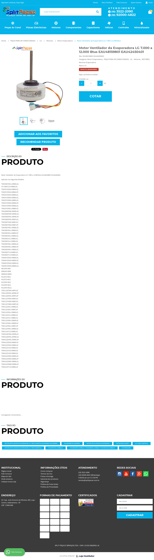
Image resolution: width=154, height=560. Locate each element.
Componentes (73, 28)
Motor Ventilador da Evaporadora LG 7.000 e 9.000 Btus (23, 448)
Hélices (109, 28)
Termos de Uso (46, 474)
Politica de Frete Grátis (49, 484)
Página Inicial (6, 471)
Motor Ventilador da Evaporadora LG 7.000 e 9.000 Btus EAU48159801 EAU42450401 (31, 443)
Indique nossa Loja (8, 482)
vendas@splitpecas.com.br (88, 480)
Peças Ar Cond (13, 28)
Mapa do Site (6, 476)
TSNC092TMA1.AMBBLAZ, (55, 448)
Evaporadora (126, 448)
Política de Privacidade (49, 487)
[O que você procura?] (97, 12)
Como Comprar (47, 471)
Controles (123, 28)
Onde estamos (7, 479)
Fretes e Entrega (47, 476)
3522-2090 (122, 11)
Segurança (45, 482)
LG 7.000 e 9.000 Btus (141, 443)
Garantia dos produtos (49, 479)
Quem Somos (136, 2)
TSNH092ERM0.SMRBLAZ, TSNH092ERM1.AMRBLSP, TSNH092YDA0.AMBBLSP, (92, 448)
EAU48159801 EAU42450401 (72, 443)
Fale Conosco (121, 2)
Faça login (20, 2)
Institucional (11, 468)
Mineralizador (141, 28)
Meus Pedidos (107, 2)
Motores (56, 28)
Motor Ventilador (122, 443)
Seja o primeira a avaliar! (88, 74)
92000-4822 (123, 15)
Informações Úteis (54, 468)
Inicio (150, 2)
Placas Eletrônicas (36, 28)
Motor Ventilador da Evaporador (98, 443)
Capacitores (93, 28)
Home (95, 2)
